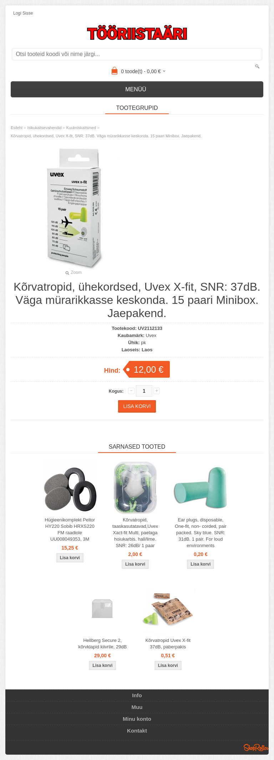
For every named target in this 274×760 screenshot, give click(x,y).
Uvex (151, 335)
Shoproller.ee (256, 747)
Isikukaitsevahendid (44, 128)
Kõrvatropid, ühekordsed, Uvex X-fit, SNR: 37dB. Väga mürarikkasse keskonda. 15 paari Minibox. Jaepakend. (106, 136)
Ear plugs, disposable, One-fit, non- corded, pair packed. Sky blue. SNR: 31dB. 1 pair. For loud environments (201, 532)
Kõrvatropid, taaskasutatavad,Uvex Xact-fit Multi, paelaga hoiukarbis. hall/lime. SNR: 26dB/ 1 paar (135, 532)
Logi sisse (23, 13)
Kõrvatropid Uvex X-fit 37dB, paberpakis (167, 643)
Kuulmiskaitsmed (81, 128)
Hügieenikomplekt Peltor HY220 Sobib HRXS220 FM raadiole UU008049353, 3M (70, 529)
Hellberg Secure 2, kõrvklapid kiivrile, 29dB (102, 643)
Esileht (16, 128)
